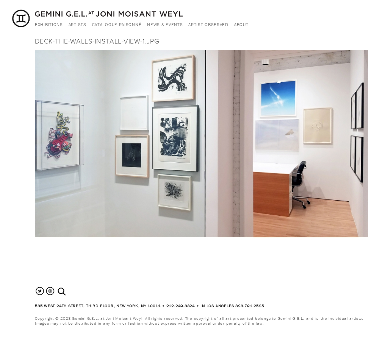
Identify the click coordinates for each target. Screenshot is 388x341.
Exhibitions (49, 24)
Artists (77, 24)
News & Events (165, 24)
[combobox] (69, 292)
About (241, 24)
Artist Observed (208, 24)
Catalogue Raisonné (117, 24)
